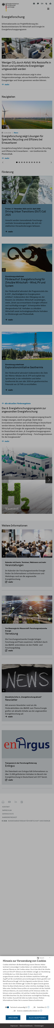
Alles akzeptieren (37, 1017)
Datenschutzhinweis (26, 1026)
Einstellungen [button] (39, 1026)
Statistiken (40, 1007)
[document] (27, 981)
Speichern (13, 1017)
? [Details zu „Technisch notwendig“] (28, 1007)
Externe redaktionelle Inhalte (27, 1011)
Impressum (14, 1026)
